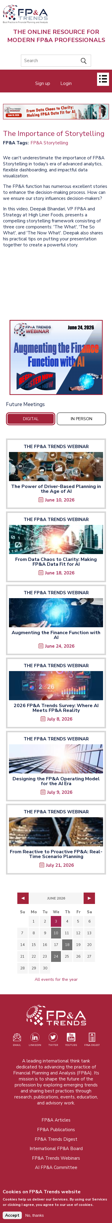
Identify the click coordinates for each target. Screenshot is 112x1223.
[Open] (103, 79)
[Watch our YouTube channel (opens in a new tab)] (71, 1041)
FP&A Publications (56, 1130)
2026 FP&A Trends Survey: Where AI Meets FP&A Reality (56, 708)
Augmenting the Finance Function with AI (56, 635)
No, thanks (34, 1215)
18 (67, 944)
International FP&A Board (56, 1149)
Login (66, 83)
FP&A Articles (56, 1120)
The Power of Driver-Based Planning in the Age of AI (56, 489)
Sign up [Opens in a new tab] (42, 83)
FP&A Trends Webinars (56, 1158)
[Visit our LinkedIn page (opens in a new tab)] (35, 1041)
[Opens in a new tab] (56, 357)
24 (56, 956)
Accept (12, 1215)
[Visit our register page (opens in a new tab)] (17, 1041)
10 (56, 933)
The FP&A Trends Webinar (56, 447)
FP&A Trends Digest (56, 1139)
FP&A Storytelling (49, 143)
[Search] (56, 61)
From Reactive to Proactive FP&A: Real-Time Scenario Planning (56, 854)
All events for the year (56, 979)
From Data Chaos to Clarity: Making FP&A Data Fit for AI (56, 562)
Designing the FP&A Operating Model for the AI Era (56, 781)
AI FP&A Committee (56, 1167)
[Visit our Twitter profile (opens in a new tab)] (53, 1041)
